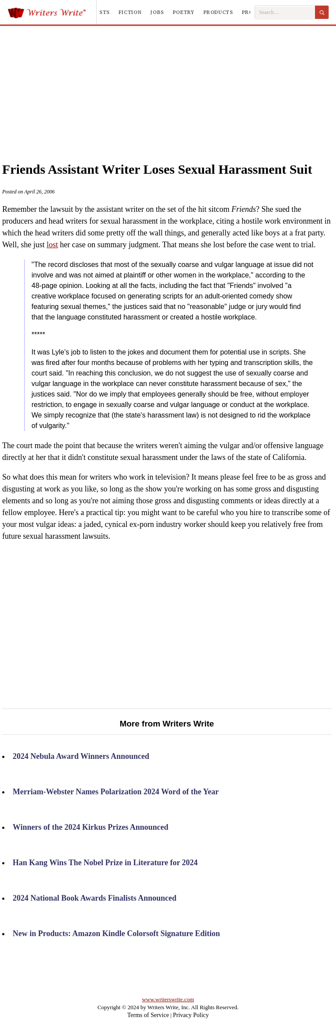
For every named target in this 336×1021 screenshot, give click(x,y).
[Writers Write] (52, 12)
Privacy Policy (191, 1015)
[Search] (322, 12)
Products (218, 12)
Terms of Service (148, 1015)
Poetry (184, 12)
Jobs (157, 12)
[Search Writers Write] (285, 12)
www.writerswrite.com (168, 999)
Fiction (130, 12)
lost (52, 244)
